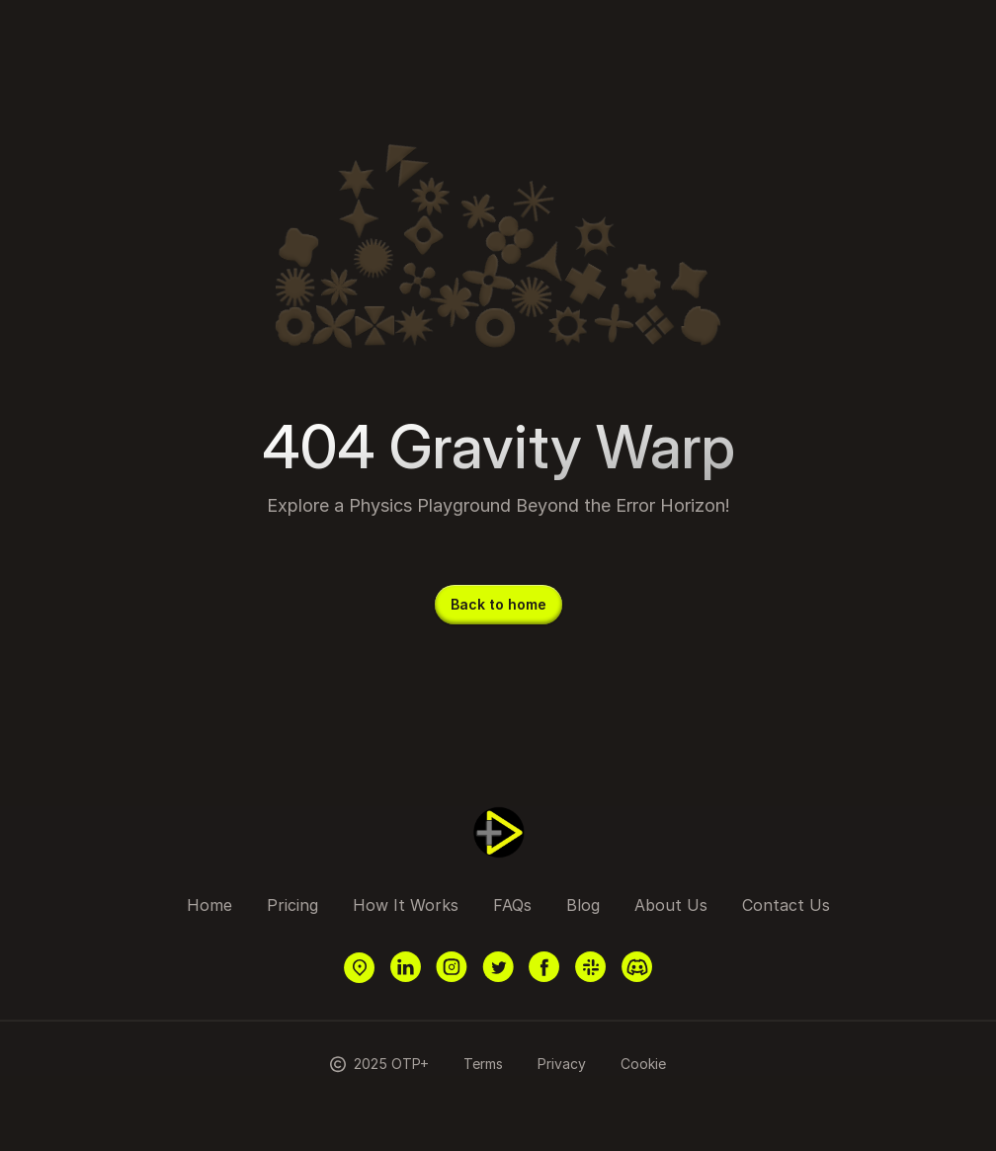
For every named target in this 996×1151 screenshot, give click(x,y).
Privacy (562, 1063)
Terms (483, 1063)
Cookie (643, 1063)
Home (209, 905)
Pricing (292, 905)
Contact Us (786, 905)
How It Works (405, 905)
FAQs (512, 905)
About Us (670, 905)
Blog (583, 905)
